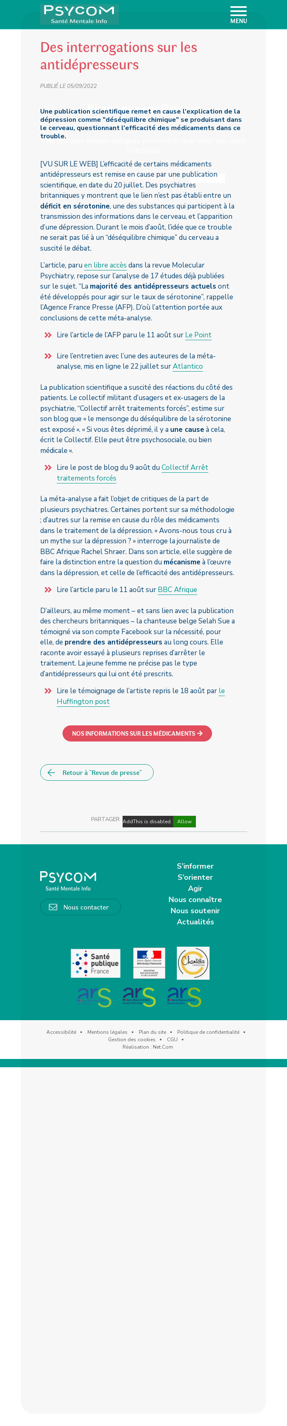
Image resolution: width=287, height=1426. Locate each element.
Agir (195, 888)
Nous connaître (195, 900)
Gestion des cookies (132, 1039)
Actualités (195, 922)
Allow (184, 821)
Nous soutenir (195, 911)
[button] (137, 733)
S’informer (195, 866)
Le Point (198, 335)
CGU (172, 1039)
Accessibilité (61, 1032)
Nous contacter (86, 906)
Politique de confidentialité (208, 1032)
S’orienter (195, 877)
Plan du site (152, 1032)
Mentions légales (107, 1032)
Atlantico (188, 366)
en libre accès (105, 265)
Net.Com (163, 1047)
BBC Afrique (177, 590)
